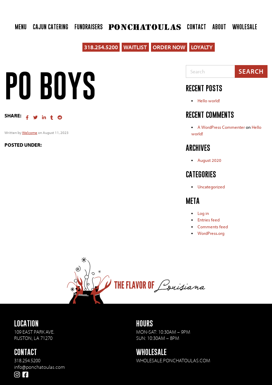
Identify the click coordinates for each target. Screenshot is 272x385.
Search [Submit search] (251, 71)
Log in (203, 213)
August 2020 (209, 160)
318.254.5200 (101, 47)
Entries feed (209, 219)
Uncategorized (211, 186)
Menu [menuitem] (21, 27)
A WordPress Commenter (221, 127)
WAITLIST (135, 47)
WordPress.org (211, 233)
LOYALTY (202, 47)
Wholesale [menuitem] (244, 27)
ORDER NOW (169, 47)
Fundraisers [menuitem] (88, 27)
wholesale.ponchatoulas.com (173, 360)
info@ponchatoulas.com (39, 367)
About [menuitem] (219, 27)
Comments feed (213, 226)
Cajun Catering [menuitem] (50, 27)
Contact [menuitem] (196, 27)
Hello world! (209, 100)
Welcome (29, 132)
